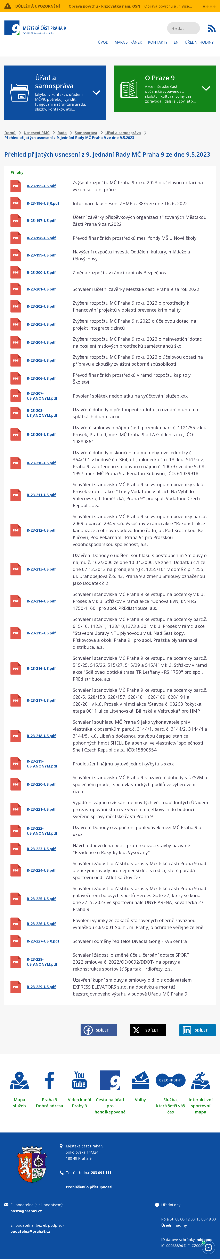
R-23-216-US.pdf (41, 668)
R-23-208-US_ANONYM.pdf (42, 413)
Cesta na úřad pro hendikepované (110, 1106)
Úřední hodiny (199, 42)
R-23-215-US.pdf (41, 633)
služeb (19, 1106)
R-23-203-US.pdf (41, 324)
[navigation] (55, 93)
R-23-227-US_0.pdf (43, 941)
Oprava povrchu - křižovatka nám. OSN (104, 6)
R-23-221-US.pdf (41, 809)
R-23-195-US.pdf (41, 185)
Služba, (170, 1099)
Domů (10, 132)
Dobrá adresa (49, 1106)
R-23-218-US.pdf (41, 735)
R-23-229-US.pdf (41, 986)
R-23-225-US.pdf (41, 898)
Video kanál (79, 1099)
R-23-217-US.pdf (41, 700)
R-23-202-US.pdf (41, 306)
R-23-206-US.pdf (41, 378)
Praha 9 (49, 1099)
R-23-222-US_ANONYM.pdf (42, 831)
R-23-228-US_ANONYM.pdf (42, 962)
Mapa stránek (128, 42)
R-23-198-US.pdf (41, 237)
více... (187, 6)
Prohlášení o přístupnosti (89, 1186)
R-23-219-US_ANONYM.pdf (42, 764)
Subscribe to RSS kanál (212, 28)
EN (176, 42)
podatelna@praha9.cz (30, 1231)
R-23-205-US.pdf (41, 360)
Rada (62, 132)
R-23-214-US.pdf (41, 601)
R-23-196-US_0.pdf (43, 203)
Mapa (19, 1099)
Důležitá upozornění (37, 6)
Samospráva (86, 132)
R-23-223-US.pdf (41, 848)
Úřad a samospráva (123, 132)
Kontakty (158, 42)
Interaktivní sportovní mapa (201, 1106)
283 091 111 (101, 1172)
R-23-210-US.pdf (41, 462)
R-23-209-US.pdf (41, 434)
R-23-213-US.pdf (41, 569)
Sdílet (102, 1030)
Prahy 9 (79, 1106)
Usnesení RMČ (36, 132)
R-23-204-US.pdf (41, 342)
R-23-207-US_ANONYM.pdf (42, 396)
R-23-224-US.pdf (41, 870)
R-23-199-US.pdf (41, 255)
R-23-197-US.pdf (41, 220)
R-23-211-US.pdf (41, 494)
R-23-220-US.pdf (41, 784)
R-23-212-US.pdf (41, 530)
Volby (140, 1099)
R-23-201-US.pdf (41, 289)
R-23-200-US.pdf (41, 272)
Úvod (103, 42)
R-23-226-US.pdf (41, 923)
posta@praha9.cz (26, 1210)
